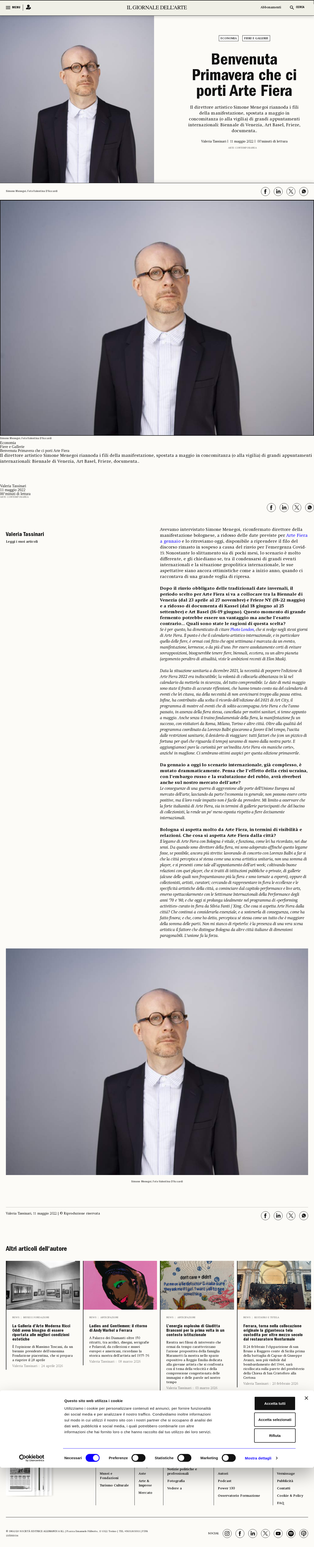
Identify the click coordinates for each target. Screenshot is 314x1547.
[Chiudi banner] (306, 1477)
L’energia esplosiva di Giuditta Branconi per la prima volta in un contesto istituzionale (194, 1347)
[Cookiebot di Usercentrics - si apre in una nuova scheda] (31, 1537)
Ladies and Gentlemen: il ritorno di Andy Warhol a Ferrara (114, 1340)
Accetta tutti (260, 1483)
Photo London (242, 629)
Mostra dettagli (258, 1537)
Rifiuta (260, 1515)
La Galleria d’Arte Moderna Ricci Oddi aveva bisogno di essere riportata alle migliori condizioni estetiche (42, 1351)
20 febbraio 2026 (285, 1429)
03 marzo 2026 (206, 1422)
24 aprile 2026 (52, 1403)
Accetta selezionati (260, 1499)
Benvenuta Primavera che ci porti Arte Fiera (244, 77)
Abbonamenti (271, 7)
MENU (16, 7)
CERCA (300, 7)
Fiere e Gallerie (256, 38)
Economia (229, 38)
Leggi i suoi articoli (22, 541)
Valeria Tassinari (24, 1403)
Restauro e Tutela (266, 1317)
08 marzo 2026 (129, 1384)
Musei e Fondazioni (36, 1317)
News (15, 1317)
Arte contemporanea (242, 148)
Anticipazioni (109, 1317)
